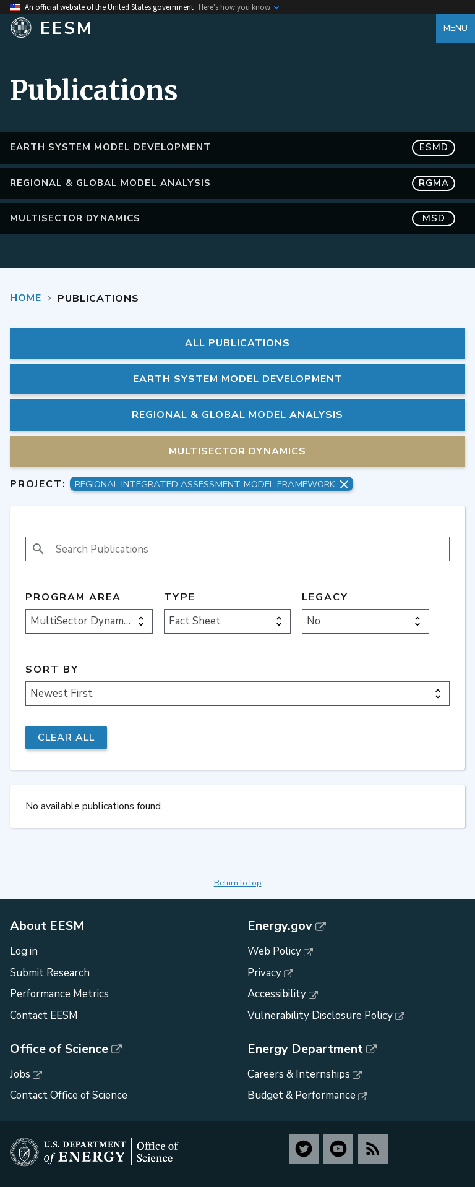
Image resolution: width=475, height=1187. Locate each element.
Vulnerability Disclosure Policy (320, 1015)
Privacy (264, 973)
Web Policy (274, 951)
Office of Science (59, 1049)
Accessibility (276, 994)
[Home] (223, 28)
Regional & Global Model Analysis (232, 183)
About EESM (47, 926)
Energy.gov (279, 926)
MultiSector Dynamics (232, 218)
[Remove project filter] (344, 484)
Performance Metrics (59, 994)
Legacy (325, 597)
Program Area (73, 597)
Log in (24, 951)
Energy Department (305, 1049)
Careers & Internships (298, 1074)
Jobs (20, 1074)
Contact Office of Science (68, 1095)
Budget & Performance (301, 1095)
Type (179, 597)
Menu (455, 28)
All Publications (237, 343)
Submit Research (50, 973)
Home (25, 298)
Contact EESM (44, 1015)
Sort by (52, 669)
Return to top (238, 882)
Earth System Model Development (232, 147)
